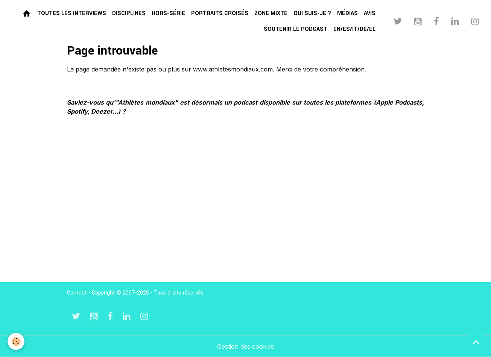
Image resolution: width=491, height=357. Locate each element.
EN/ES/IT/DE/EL (354, 29)
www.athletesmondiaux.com (233, 69)
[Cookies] (16, 341)
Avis (369, 13)
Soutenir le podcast (295, 29)
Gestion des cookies (245, 346)
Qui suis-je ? (312, 13)
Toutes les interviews (71, 13)
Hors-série (168, 13)
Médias (347, 13)
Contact (77, 293)
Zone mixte (270, 13)
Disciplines (129, 13)
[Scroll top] (476, 342)
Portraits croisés (219, 13)
